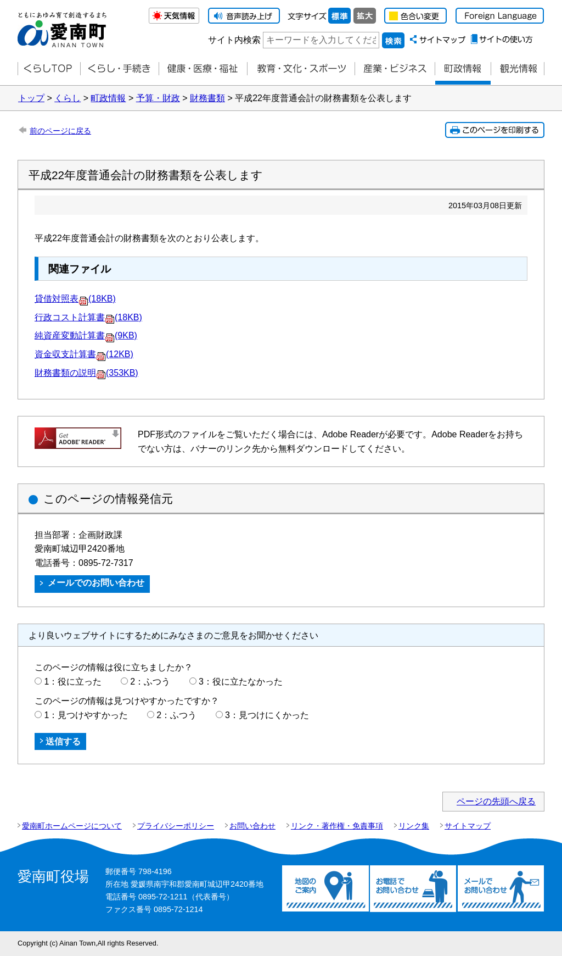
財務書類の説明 (86, 372)
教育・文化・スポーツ (301, 69)
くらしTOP (49, 69)
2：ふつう (150, 681)
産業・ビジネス (395, 69)
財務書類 (207, 98)
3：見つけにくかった (267, 715)
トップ (31, 98)
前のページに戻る (60, 130)
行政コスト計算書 (88, 317)
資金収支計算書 (84, 354)
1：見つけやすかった (86, 715)
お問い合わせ (252, 825)
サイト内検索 (234, 40)
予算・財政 (158, 98)
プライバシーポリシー (175, 825)
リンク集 (413, 825)
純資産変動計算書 (86, 335)
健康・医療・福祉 (203, 69)
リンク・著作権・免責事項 (337, 825)
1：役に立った (73, 681)
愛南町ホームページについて (72, 825)
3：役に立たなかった (241, 681)
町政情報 (463, 69)
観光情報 (517, 69)
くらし (67, 98)
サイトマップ (468, 825)
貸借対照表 (75, 298)
